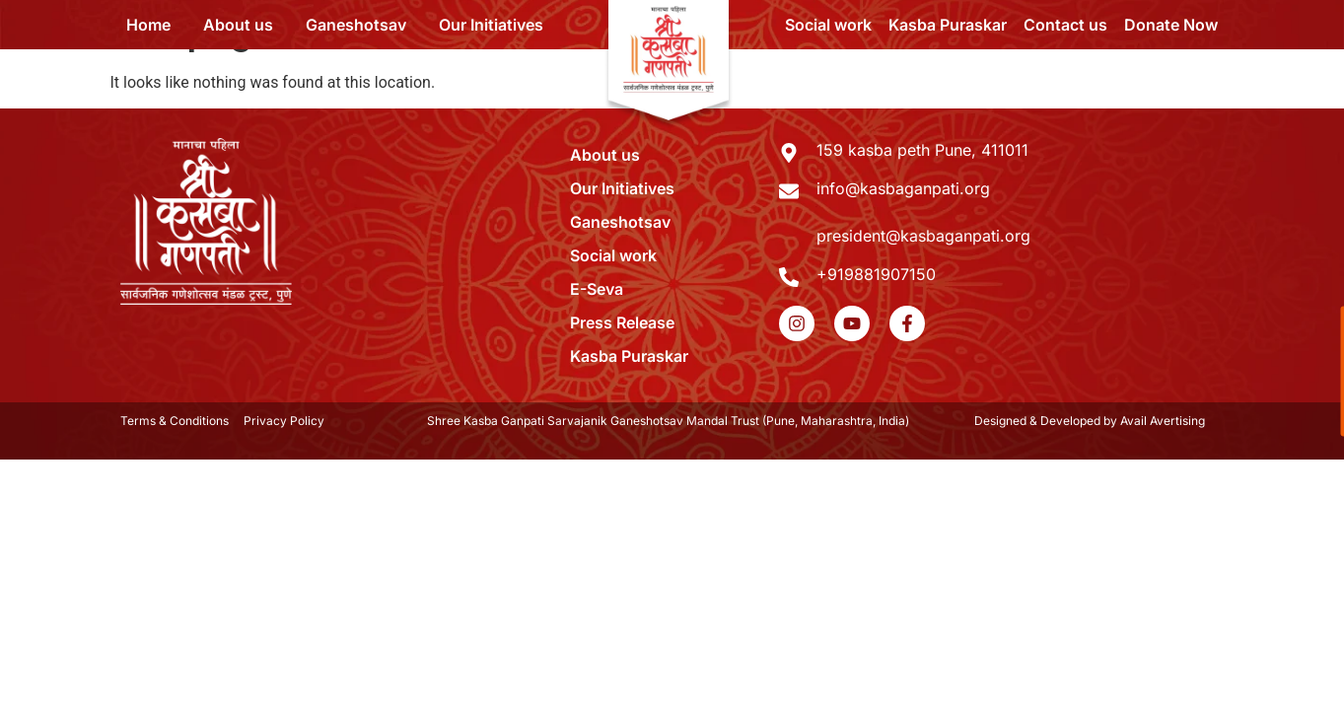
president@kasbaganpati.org (923, 236)
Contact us (1065, 25)
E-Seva (596, 289)
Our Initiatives (491, 25)
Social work (828, 25)
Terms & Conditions (174, 420)
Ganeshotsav (356, 25)
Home (148, 25)
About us (238, 25)
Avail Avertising (1162, 420)
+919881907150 (876, 274)
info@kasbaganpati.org (903, 188)
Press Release (622, 322)
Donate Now (1171, 25)
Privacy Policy (284, 420)
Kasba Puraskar (947, 25)
